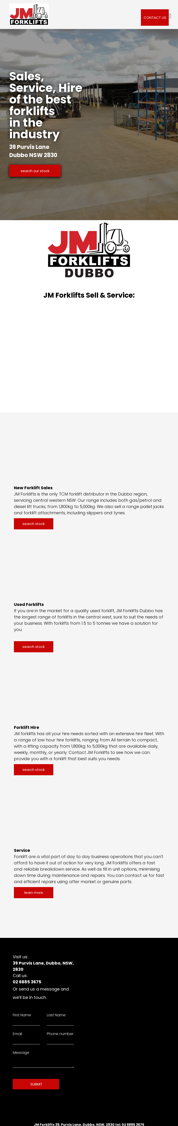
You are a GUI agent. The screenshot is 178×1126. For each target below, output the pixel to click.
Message (21, 1052)
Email (17, 1033)
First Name (22, 1015)
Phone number (60, 1033)
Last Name (56, 1015)
